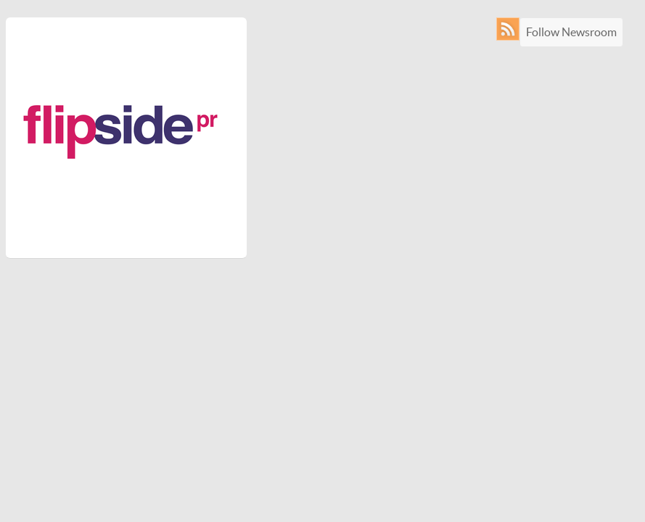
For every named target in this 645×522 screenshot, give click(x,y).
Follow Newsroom (571, 31)
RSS (511, 29)
